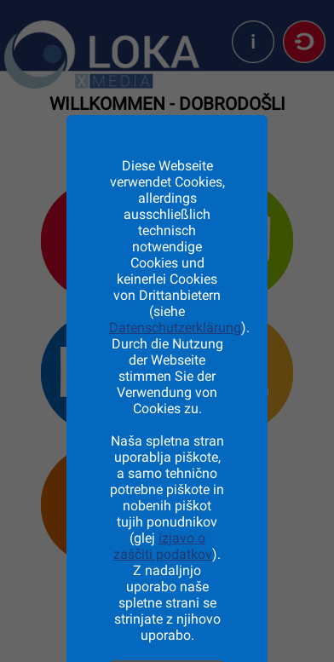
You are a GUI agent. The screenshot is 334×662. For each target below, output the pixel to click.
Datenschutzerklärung (175, 327)
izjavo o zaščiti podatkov (162, 546)
